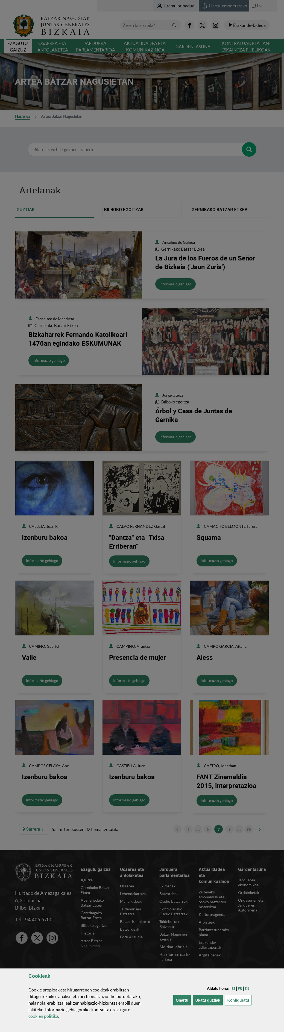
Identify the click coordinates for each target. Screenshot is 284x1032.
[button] (233, 988)
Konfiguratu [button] (239, 999)
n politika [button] (43, 1016)
